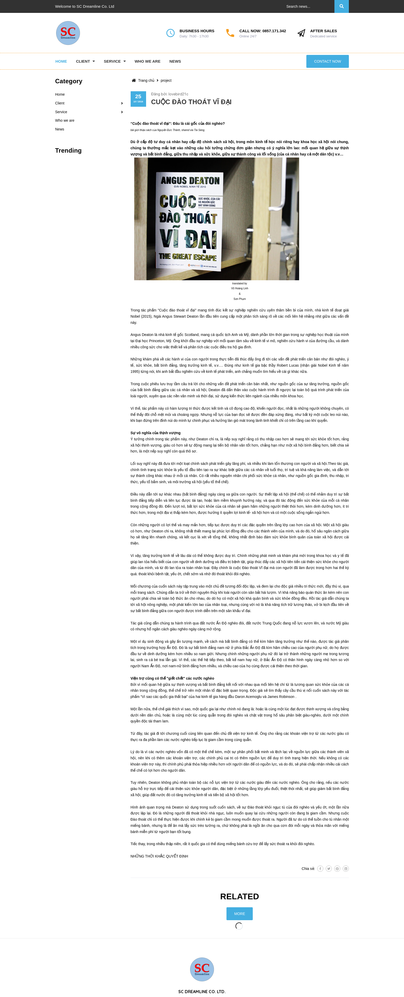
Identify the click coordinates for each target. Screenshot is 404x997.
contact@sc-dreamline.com (326, 987)
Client (59, 103)
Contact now (327, 61)
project (166, 80)
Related (239, 896)
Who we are (64, 120)
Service (61, 112)
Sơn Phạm (239, 299)
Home (60, 94)
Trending (68, 150)
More (239, 914)
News (59, 129)
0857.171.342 (274, 31)
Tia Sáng (199, 130)
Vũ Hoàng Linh (239, 288)
